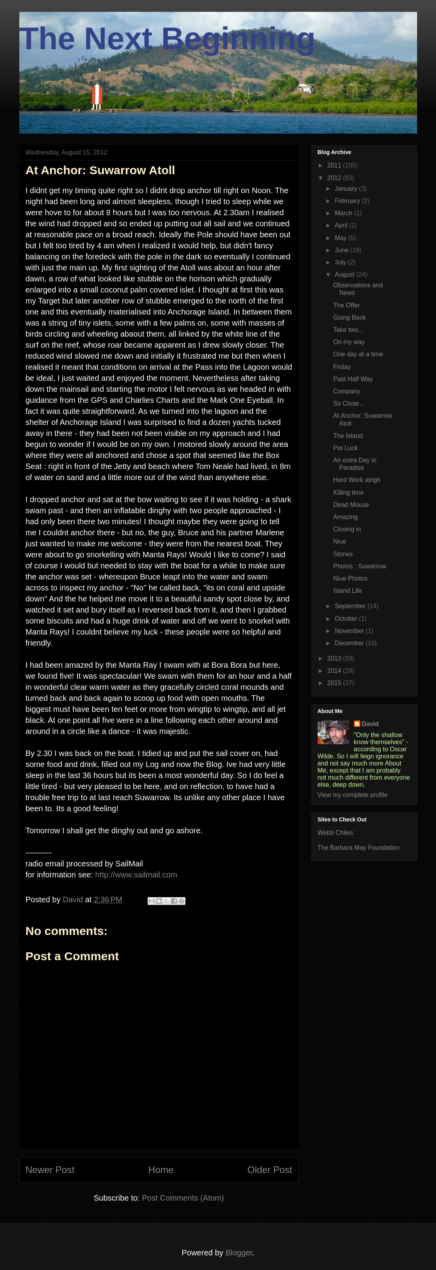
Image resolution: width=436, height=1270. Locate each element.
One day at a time (358, 354)
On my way (349, 342)
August (345, 274)
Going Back (349, 317)
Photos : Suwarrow (359, 566)
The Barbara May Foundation (359, 847)
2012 (335, 178)
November (350, 631)
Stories (343, 554)
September (351, 606)
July (341, 262)
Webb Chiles (335, 832)
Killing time (348, 492)
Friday (341, 366)
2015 (335, 683)
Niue (339, 541)
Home (161, 1169)
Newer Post (50, 1169)
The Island (348, 435)
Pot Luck (345, 448)
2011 (335, 165)
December (350, 643)
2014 (335, 670)
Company (346, 391)
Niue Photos (350, 578)
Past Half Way (353, 379)
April (342, 225)
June (342, 250)
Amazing (345, 517)
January (347, 188)
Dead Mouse (351, 504)
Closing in (347, 529)
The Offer (346, 305)
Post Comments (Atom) (183, 1198)
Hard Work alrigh (356, 480)
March (344, 213)
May (341, 238)
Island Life (347, 590)
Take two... (348, 329)
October (347, 618)
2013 (335, 658)
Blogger (238, 1252)
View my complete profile (353, 794)
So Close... (348, 403)
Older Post (269, 1169)
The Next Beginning (167, 38)
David (370, 724)
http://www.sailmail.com (136, 874)
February (348, 200)
